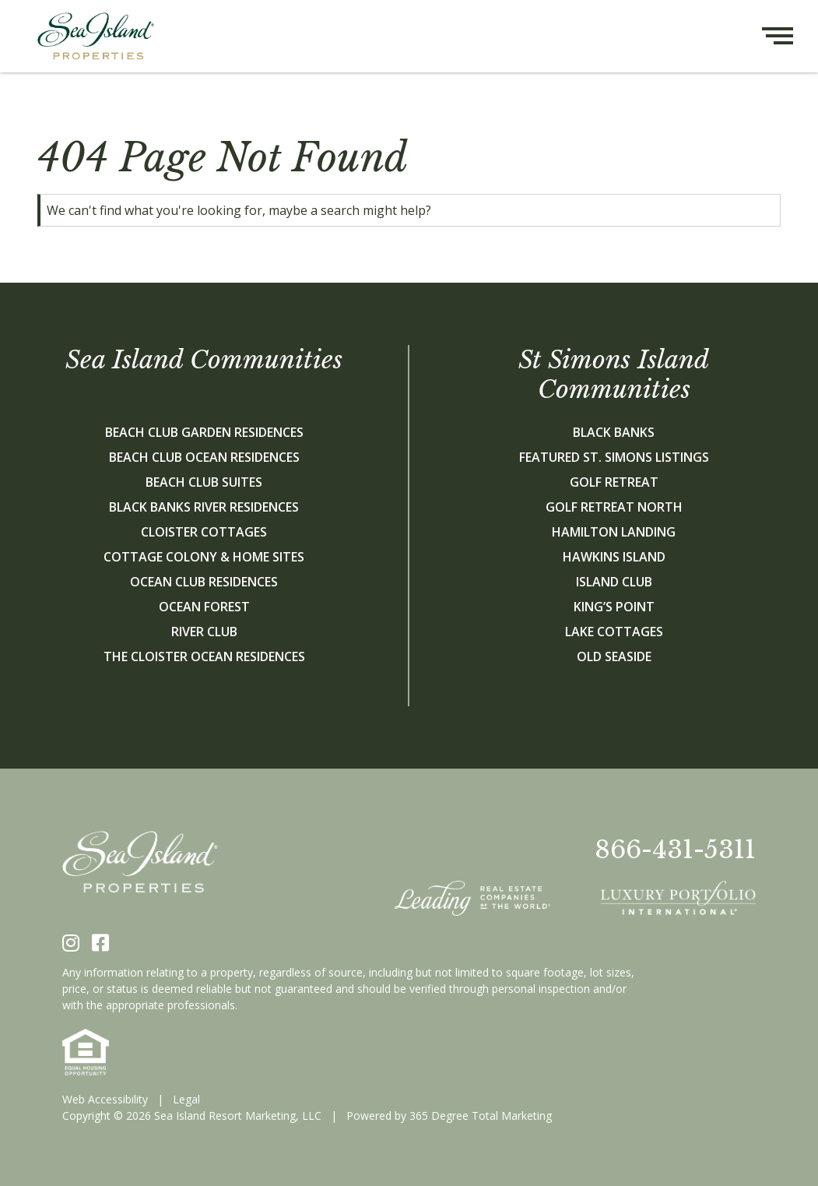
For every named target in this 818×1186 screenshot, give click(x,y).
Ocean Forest (204, 606)
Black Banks (614, 432)
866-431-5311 (675, 849)
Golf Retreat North (614, 507)
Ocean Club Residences (204, 581)
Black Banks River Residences (204, 507)
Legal (186, 1099)
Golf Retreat (614, 482)
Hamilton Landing (614, 531)
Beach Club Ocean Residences (204, 457)
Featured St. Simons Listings (614, 457)
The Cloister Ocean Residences (204, 656)
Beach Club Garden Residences (204, 432)
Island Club (614, 581)
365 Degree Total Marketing (480, 1115)
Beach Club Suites (204, 482)
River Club (204, 631)
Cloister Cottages (204, 531)
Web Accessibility (105, 1099)
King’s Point (614, 606)
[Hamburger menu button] (790, 36)
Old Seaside (614, 656)
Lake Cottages (614, 631)
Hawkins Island (614, 556)
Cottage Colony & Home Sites (204, 556)
